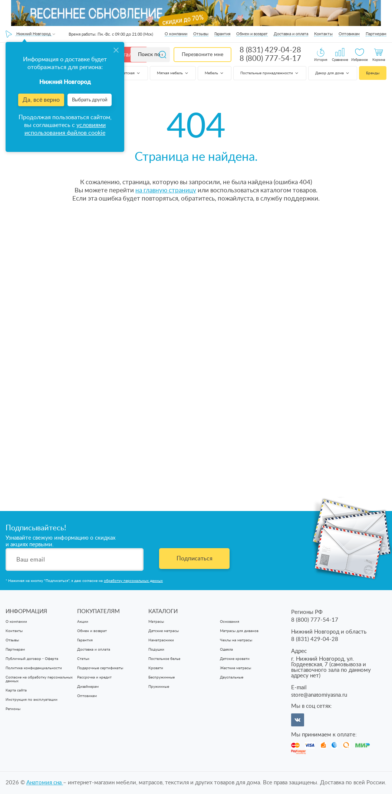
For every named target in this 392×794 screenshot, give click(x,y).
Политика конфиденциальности (34, 668)
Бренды (372, 73)
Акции (82, 622)
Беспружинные (161, 677)
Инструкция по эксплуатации (31, 700)
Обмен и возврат (252, 34)
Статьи (83, 659)
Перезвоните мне (202, 54)
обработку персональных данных (133, 581)
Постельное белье (164, 659)
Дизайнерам (88, 687)
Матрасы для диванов (239, 631)
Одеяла (226, 649)
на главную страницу (165, 190)
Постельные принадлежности (269, 73)
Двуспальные (231, 677)
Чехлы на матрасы (236, 640)
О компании (176, 34)
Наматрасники (161, 640)
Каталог (127, 55)
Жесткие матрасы (235, 668)
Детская (131, 73)
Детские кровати (235, 659)
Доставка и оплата (291, 34)
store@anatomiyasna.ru (319, 695)
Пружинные (158, 687)
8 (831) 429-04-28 (270, 50)
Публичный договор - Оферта (32, 659)
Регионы (13, 709)
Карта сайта (16, 690)
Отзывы (200, 34)
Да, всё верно (41, 100)
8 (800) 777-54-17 (270, 58)
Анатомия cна (44, 782)
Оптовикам (349, 34)
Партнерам (376, 34)
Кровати (155, 668)
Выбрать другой (89, 100)
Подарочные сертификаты (100, 668)
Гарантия (222, 34)
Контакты (323, 34)
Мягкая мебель (173, 73)
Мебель (214, 73)
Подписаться (195, 559)
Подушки (156, 649)
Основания (229, 622)
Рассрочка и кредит (94, 677)
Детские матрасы (163, 631)
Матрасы (156, 622)
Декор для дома (332, 73)
